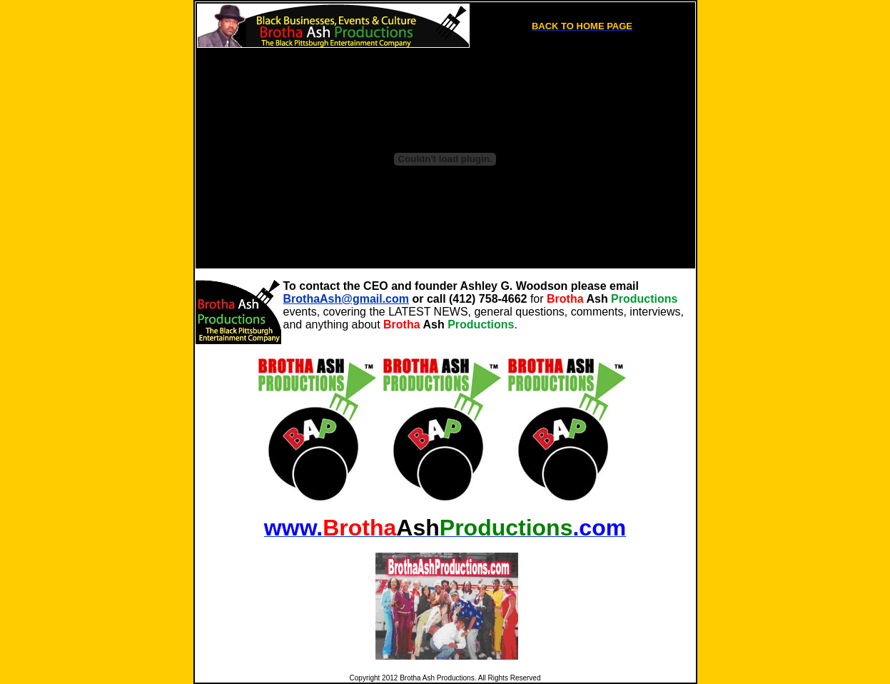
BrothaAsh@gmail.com (346, 299)
